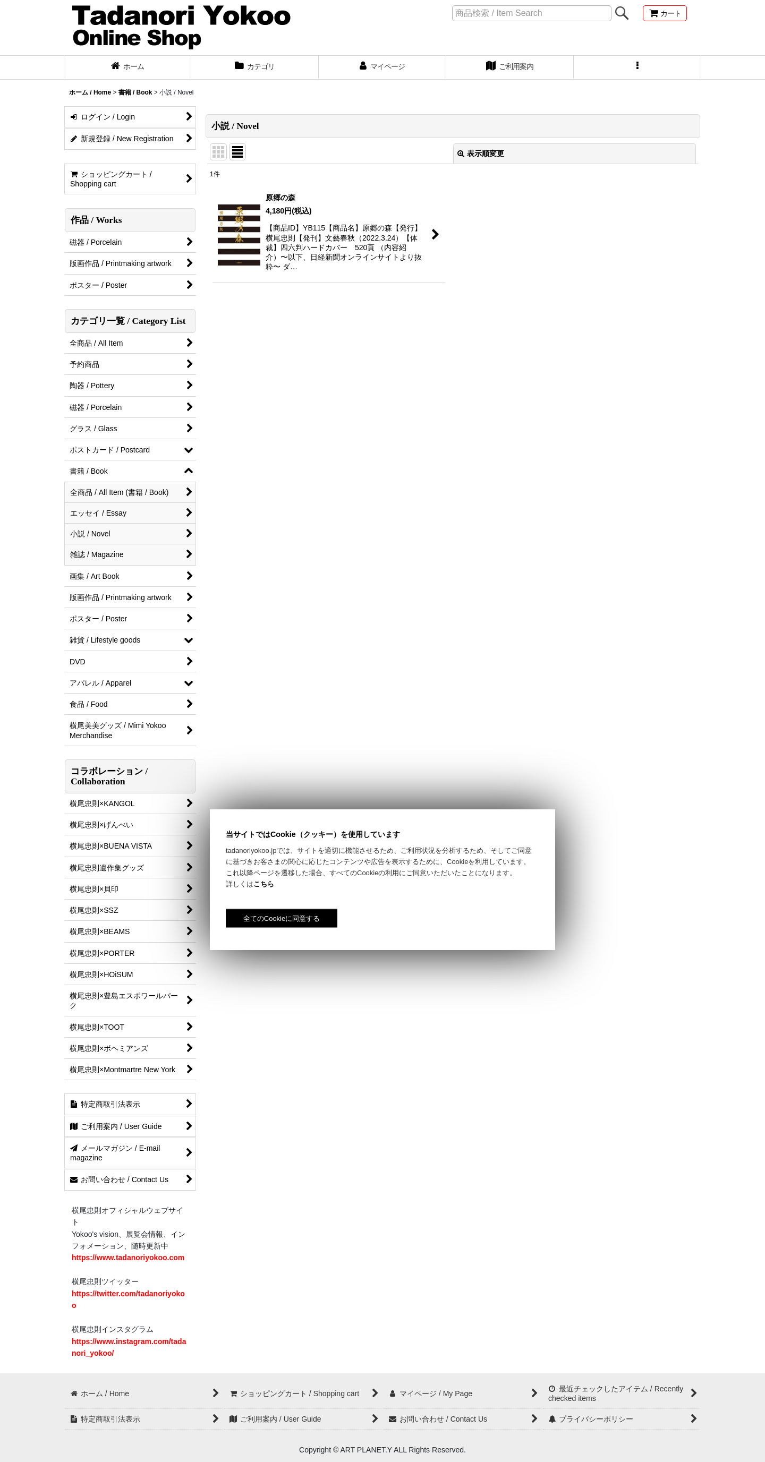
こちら (263, 884)
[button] (637, 67)
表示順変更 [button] (480, 153)
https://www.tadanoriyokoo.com (128, 1257)
